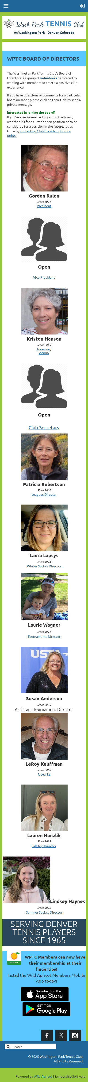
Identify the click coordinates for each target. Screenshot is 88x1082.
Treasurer (43, 349)
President (44, 206)
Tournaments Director (44, 636)
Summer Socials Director (44, 912)
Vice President (44, 277)
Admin (44, 353)
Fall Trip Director (44, 846)
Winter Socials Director (44, 566)
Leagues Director (44, 494)
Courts (44, 773)
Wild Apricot (43, 1076)
